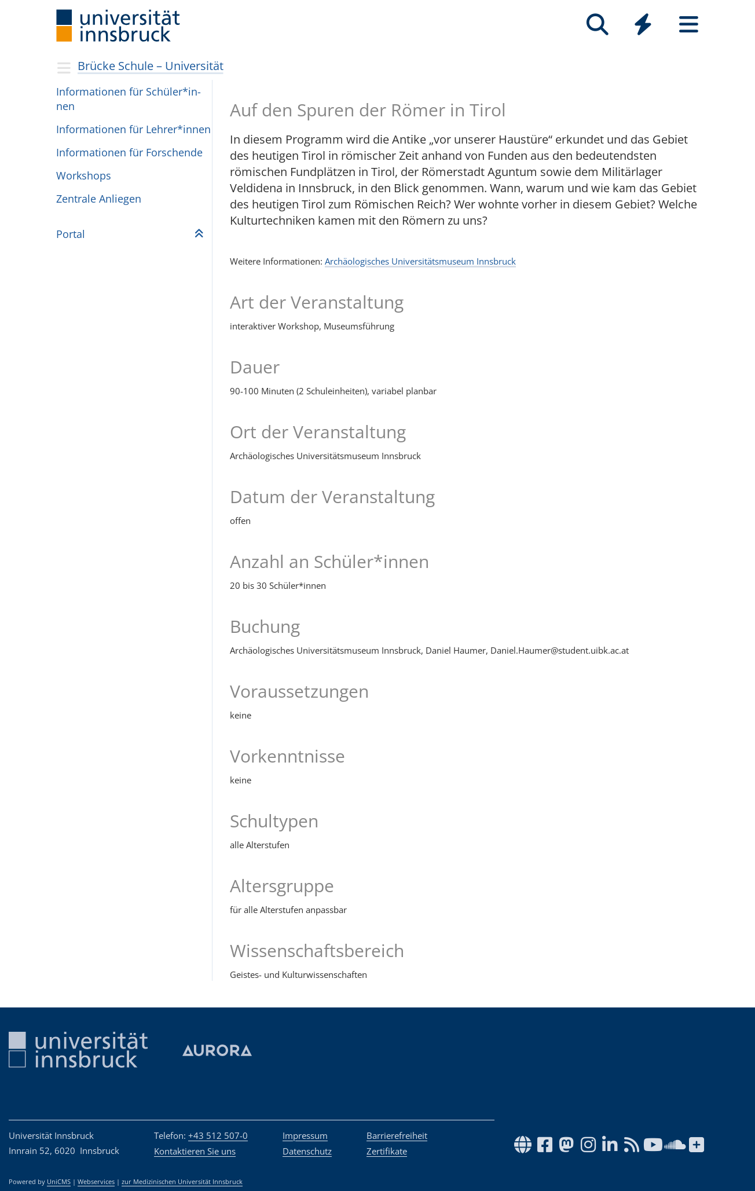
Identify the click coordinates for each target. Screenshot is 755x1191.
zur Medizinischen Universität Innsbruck (182, 1182)
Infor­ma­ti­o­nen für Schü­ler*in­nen (128, 99)
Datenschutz (307, 1151)
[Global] (643, 26)
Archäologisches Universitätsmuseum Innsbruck (420, 261)
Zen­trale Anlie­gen (98, 199)
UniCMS (59, 1182)
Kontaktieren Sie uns (195, 1151)
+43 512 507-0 (218, 1135)
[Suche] (597, 25)
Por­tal (70, 234)
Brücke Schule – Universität (150, 66)
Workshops (83, 175)
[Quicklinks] (643, 25)
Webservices (96, 1182)
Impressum (305, 1135)
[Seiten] (689, 25)
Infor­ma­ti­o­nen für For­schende (129, 152)
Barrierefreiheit (396, 1135)
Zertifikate (386, 1151)
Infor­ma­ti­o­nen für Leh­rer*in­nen (133, 129)
